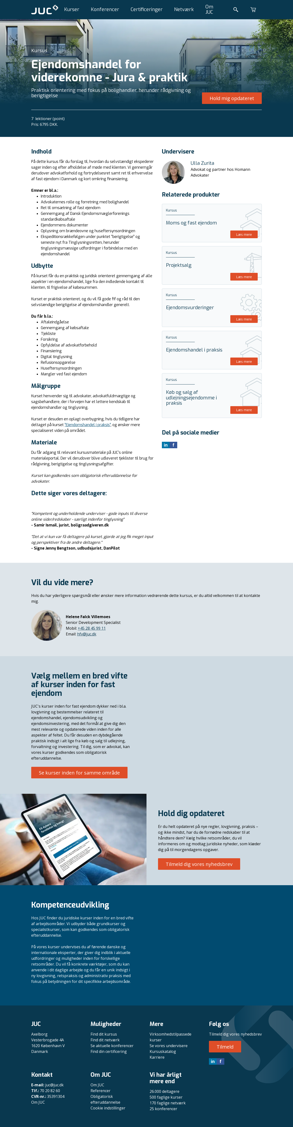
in (213, 1061)
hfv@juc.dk (86, 634)
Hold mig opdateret (232, 98)
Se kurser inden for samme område (79, 772)
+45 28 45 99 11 (92, 628)
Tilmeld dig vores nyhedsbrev (199, 864)
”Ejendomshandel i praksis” (88, 424)
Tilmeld (225, 1047)
